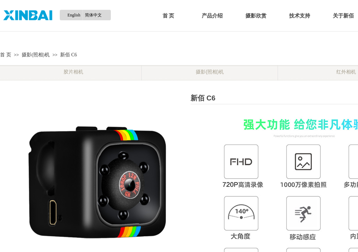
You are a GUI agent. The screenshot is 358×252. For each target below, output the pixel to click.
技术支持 (299, 16)
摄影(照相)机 (35, 54)
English (73, 15)
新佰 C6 (68, 54)
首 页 (168, 16)
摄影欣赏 (255, 16)
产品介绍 (212, 16)
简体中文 (93, 15)
